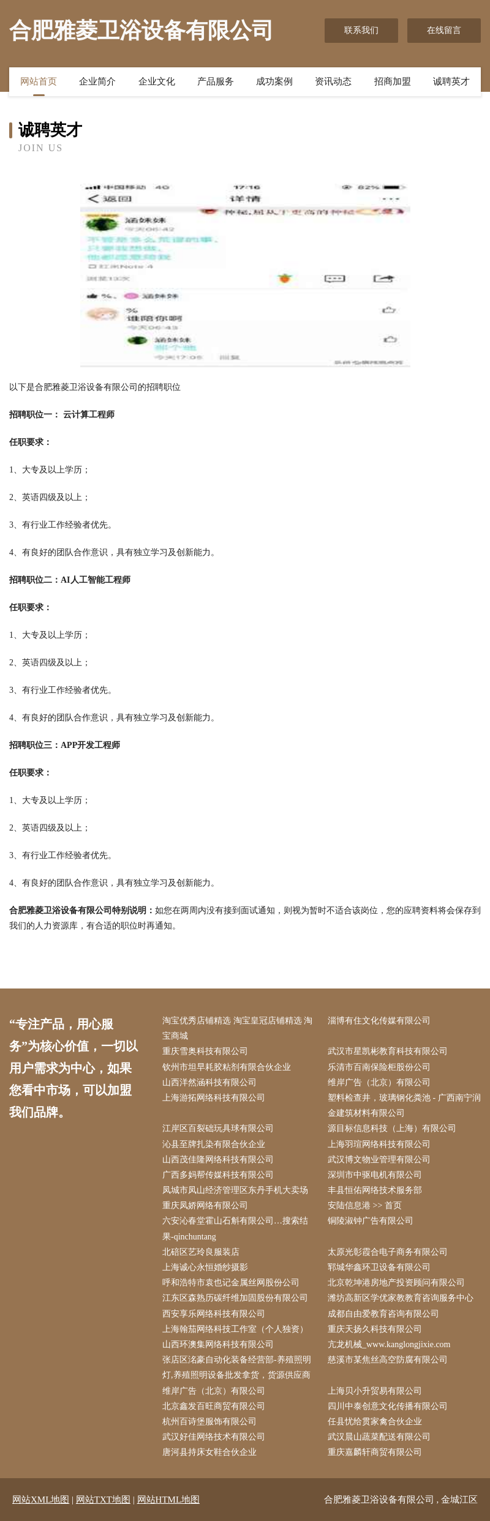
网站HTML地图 (168, 1499)
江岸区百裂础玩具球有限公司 (218, 1128)
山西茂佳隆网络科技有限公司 (218, 1159)
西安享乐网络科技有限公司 (213, 1313)
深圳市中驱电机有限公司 (375, 1174)
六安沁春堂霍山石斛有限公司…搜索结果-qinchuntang (235, 1228)
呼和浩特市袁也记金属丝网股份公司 (231, 1282)
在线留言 (444, 30)
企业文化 (156, 81)
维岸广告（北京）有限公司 (379, 1082)
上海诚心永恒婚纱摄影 (205, 1267)
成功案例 (274, 81)
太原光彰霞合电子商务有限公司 (388, 1252)
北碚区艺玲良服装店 (200, 1252)
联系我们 (361, 30)
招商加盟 (392, 81)
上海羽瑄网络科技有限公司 (379, 1144)
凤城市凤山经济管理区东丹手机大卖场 (235, 1190)
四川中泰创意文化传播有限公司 (388, 1406)
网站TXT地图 (103, 1499)
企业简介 (97, 81)
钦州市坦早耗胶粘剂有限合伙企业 (226, 1067)
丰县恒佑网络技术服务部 (375, 1190)
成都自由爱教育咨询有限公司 (383, 1313)
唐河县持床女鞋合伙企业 (209, 1452)
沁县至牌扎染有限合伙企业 (213, 1144)
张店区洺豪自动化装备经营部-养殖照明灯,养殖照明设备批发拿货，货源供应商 (236, 1367)
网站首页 (38, 81)
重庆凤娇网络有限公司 (205, 1205)
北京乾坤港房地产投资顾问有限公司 (396, 1282)
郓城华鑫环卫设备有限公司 (379, 1267)
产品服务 (215, 81)
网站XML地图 (40, 1499)
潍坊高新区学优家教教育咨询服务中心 (400, 1297)
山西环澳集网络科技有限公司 (218, 1344)
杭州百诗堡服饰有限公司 (209, 1421)
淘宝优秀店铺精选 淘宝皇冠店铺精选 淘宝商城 (237, 1028)
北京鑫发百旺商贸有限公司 (213, 1406)
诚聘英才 (451, 81)
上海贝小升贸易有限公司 (375, 1391)
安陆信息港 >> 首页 (365, 1205)
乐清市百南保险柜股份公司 (379, 1067)
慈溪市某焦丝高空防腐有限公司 (388, 1359)
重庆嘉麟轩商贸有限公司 (375, 1452)
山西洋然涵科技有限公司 (209, 1082)
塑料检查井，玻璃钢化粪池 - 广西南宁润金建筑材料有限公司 (404, 1105)
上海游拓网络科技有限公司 (213, 1097)
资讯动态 (333, 81)
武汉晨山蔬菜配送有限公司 (379, 1436)
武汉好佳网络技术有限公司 (213, 1436)
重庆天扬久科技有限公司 (375, 1329)
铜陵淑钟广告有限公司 (370, 1220)
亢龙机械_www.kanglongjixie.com (389, 1344)
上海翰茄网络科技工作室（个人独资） (235, 1329)
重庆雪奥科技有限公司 (205, 1051)
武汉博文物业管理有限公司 (379, 1159)
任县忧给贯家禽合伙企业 (375, 1421)
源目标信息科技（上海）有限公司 (392, 1128)
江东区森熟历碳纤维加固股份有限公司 (235, 1297)
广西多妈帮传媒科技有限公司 (218, 1174)
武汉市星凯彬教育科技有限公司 (388, 1051)
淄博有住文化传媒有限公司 (379, 1020)
